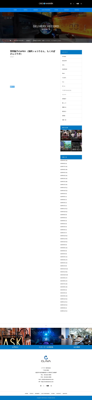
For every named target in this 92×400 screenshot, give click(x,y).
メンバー (64, 94)
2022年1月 (62, 265)
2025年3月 (62, 178)
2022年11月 (63, 238)
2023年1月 (62, 232)
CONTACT (66, 9)
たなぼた (64, 77)
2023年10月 (63, 211)
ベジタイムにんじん (66, 90)
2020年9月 (62, 308)
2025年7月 (62, 166)
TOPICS (25, 9)
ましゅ (63, 86)
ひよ (63, 81)
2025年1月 (62, 184)
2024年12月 (63, 187)
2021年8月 (62, 280)
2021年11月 (63, 271)
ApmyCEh (64, 60)
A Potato (64, 56)
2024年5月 (62, 199)
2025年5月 (62, 172)
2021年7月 (62, 283)
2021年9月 (62, 277)
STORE (56, 9)
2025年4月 (62, 175)
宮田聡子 (12, 56)
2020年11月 (63, 301)
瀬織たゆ (64, 107)
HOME (15, 9)
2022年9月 (62, 244)
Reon (63, 73)
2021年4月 (62, 292)
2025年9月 (62, 160)
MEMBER (35, 9)
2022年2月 (62, 262)
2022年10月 (63, 241)
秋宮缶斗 (64, 111)
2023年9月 (62, 214)
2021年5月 (62, 289)
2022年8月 (62, 247)
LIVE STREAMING (46, 9)
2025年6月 (62, 169)
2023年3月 (62, 229)
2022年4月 (62, 256)
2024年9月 (62, 193)
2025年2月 (62, 181)
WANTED (77, 9)
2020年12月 (63, 298)
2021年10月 (63, 274)
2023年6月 (62, 220)
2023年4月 (62, 226)
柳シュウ (64, 103)
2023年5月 (62, 223)
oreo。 (63, 64)
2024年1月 (62, 205)
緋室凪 (63, 115)
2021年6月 (62, 286)
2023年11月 (63, 208)
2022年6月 (62, 250)
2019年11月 (63, 311)
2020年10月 (63, 304)
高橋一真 (64, 119)
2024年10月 (63, 190)
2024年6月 (62, 196)
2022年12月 (63, 235)
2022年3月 (62, 259)
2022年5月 (62, 253)
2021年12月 (63, 268)
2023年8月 (62, 217)
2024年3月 (62, 202)
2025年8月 (62, 163)
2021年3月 (62, 295)
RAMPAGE (64, 69)
